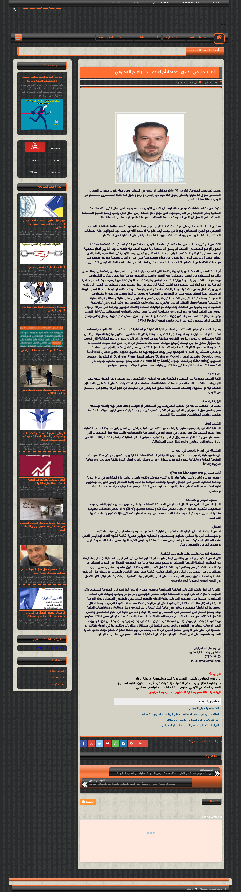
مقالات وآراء (175, 41)
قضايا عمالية (200, 41)
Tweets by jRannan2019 (50, 651)
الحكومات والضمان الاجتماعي (203, 712)
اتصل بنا (119, 3)
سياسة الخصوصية (193, 3)
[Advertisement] (151, 103)
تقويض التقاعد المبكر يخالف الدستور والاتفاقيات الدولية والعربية (42, 83)
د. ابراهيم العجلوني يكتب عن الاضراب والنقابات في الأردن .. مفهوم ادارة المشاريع (169, 687)
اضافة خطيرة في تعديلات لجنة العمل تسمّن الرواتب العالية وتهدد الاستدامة (180, 717)
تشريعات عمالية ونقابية (115, 41)
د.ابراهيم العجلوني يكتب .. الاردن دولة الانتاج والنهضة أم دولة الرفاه (178, 683)
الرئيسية (193, 86)
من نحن (218, 3)
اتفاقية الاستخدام (164, 3)
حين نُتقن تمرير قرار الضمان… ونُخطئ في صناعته (192, 723)
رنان (221, 26)
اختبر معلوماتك (149, 41)
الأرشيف (139, 3)
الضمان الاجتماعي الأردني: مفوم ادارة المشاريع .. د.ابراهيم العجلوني (178, 692)
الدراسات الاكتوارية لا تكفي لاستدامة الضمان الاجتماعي (190, 729)
